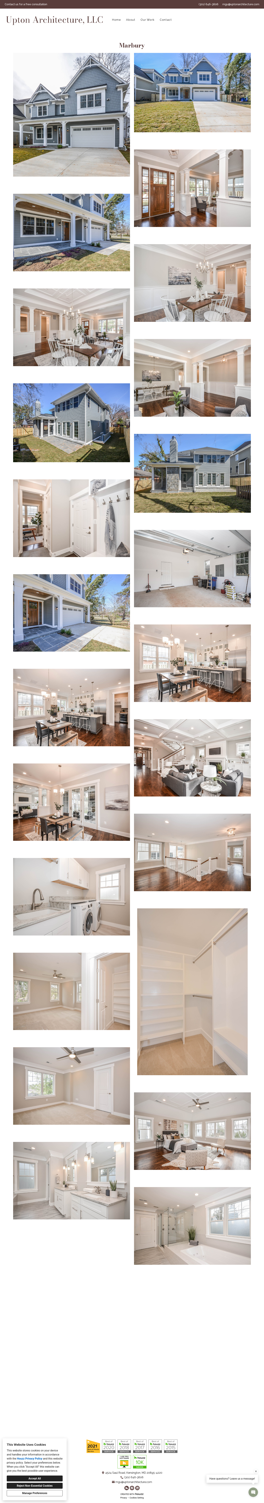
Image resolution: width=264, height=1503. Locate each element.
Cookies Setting (137, 1498)
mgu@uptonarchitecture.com (240, 4)
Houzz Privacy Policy (29, 1458)
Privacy (123, 1498)
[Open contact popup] (253, 1492)
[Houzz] (126, 1488)
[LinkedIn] (137, 1488)
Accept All (34, 1478)
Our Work (147, 19)
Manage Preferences (34, 1493)
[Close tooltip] (256, 1471)
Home (116, 19)
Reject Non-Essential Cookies (35, 1485)
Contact (166, 19)
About (130, 19)
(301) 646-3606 (208, 4)
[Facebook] (132, 1488)
